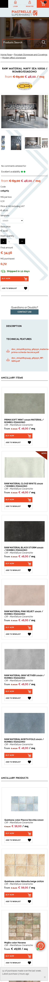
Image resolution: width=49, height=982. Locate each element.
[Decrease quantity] (4, 241)
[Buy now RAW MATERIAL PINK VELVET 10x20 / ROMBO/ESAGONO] (18, 627)
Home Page (6, 54)
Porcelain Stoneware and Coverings (30, 54)
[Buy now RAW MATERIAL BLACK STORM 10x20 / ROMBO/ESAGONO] (18, 563)
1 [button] (13, 157)
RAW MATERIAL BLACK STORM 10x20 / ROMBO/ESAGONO (23, 548)
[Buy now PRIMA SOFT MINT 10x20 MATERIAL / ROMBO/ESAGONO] (18, 435)
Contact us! (24, 312)
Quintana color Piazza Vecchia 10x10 (24, 820)
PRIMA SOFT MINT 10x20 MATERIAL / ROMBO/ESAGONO (24, 421)
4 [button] (24, 157)
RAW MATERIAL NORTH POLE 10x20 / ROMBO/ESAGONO (24, 740)
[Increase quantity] (22, 241)
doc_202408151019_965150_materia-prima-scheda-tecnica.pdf (27, 351)
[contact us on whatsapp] (40, 946)
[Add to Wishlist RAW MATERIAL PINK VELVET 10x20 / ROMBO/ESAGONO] (18, 634)
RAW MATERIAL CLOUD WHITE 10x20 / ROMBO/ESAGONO (23, 484)
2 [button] (17, 157)
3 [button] (20, 157)
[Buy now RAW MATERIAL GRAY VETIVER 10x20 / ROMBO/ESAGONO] (18, 691)
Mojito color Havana (15, 942)
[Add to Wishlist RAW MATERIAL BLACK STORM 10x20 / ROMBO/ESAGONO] (18, 570)
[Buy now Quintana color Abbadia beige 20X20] (18, 895)
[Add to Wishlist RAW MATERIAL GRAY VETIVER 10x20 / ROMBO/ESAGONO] (18, 698)
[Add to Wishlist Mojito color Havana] (18, 963)
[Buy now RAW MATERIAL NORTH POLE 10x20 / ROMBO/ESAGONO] (18, 755)
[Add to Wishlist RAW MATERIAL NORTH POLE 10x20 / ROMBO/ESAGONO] (18, 762)
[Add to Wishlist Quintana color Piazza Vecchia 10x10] (18, 840)
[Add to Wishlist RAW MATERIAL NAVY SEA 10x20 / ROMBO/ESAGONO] (15, 288)
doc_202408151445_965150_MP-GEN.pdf (27, 359)
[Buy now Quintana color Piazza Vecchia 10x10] (18, 833)
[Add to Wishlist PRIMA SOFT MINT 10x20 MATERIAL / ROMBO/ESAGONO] (18, 442)
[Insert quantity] (13, 241)
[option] (16, 143)
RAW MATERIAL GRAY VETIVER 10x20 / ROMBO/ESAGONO (24, 676)
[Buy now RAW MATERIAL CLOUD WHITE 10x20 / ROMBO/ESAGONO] (18, 499)
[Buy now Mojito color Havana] (18, 956)
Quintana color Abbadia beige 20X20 (24, 881)
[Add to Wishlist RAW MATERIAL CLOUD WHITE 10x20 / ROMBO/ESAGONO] (18, 506)
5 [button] (28, 157)
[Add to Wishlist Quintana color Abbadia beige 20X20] (18, 901)
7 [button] (36, 157)
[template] (12, 220)
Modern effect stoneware (14, 58)
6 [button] (32, 157)
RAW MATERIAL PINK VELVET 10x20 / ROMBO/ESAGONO (23, 612)
